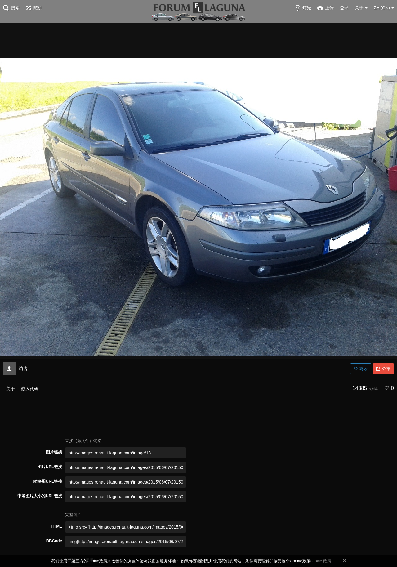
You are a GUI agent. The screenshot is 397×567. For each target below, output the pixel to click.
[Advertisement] (198, 40)
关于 (10, 388)
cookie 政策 (320, 561)
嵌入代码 (29, 388)
